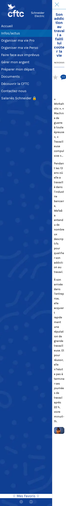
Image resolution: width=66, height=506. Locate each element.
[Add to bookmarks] (55, 77)
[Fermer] (57, 5)
